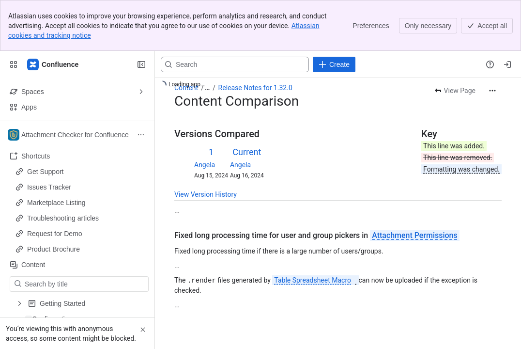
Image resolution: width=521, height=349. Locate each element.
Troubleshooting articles (63, 218)
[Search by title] (85, 284)
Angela (204, 165)
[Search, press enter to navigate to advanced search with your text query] (235, 64)
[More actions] (492, 90)
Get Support (45, 171)
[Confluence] (53, 64)
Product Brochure (53, 249)
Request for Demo (54, 234)
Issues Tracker (49, 187)
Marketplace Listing (56, 202)
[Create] (334, 64)
